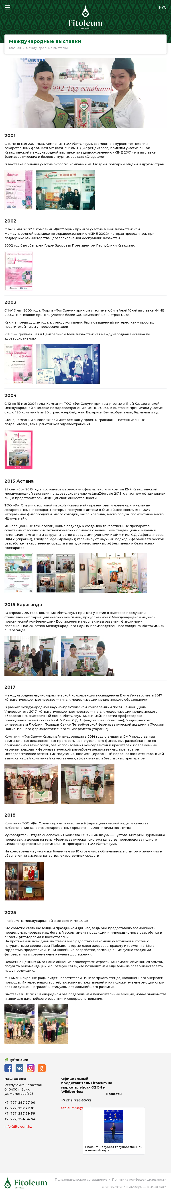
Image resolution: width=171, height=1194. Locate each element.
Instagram (31, 1068)
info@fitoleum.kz (18, 1127)
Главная (15, 48)
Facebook (8, 1068)
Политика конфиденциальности (139, 1180)
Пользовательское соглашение (81, 1180)
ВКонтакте (19, 1068)
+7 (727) (19, 1103)
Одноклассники (42, 1068)
